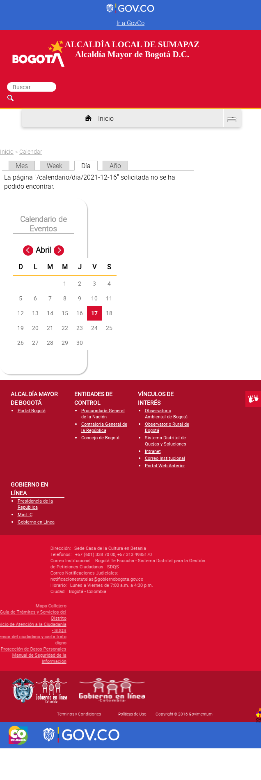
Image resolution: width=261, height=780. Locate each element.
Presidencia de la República (35, 504)
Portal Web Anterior (165, 465)
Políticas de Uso (132, 714)
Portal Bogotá (32, 410)
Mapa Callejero (22, 605)
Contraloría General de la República (104, 427)
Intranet (153, 451)
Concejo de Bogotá (100, 437)
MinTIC (25, 514)
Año (115, 165)
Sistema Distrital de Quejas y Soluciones (165, 440)
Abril (43, 250)
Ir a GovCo (130, 22)
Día (89, 165)
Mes (22, 165)
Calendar (30, 151)
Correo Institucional (165, 458)
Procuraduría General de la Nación (103, 413)
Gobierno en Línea (36, 522)
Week (54, 165)
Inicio (106, 118)
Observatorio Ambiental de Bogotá (166, 413)
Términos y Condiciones (79, 714)
